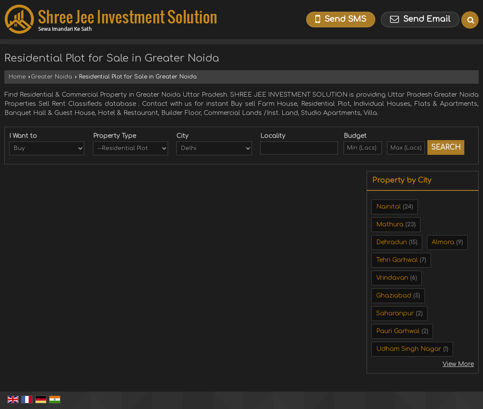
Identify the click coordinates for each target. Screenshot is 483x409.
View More (458, 364)
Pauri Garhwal (398, 331)
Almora (443, 242)
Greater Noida (51, 77)
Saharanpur (395, 313)
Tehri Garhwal (397, 260)
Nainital (388, 206)
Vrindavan (392, 278)
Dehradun (391, 242)
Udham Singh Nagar (408, 349)
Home (17, 77)
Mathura (390, 224)
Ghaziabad (393, 295)
